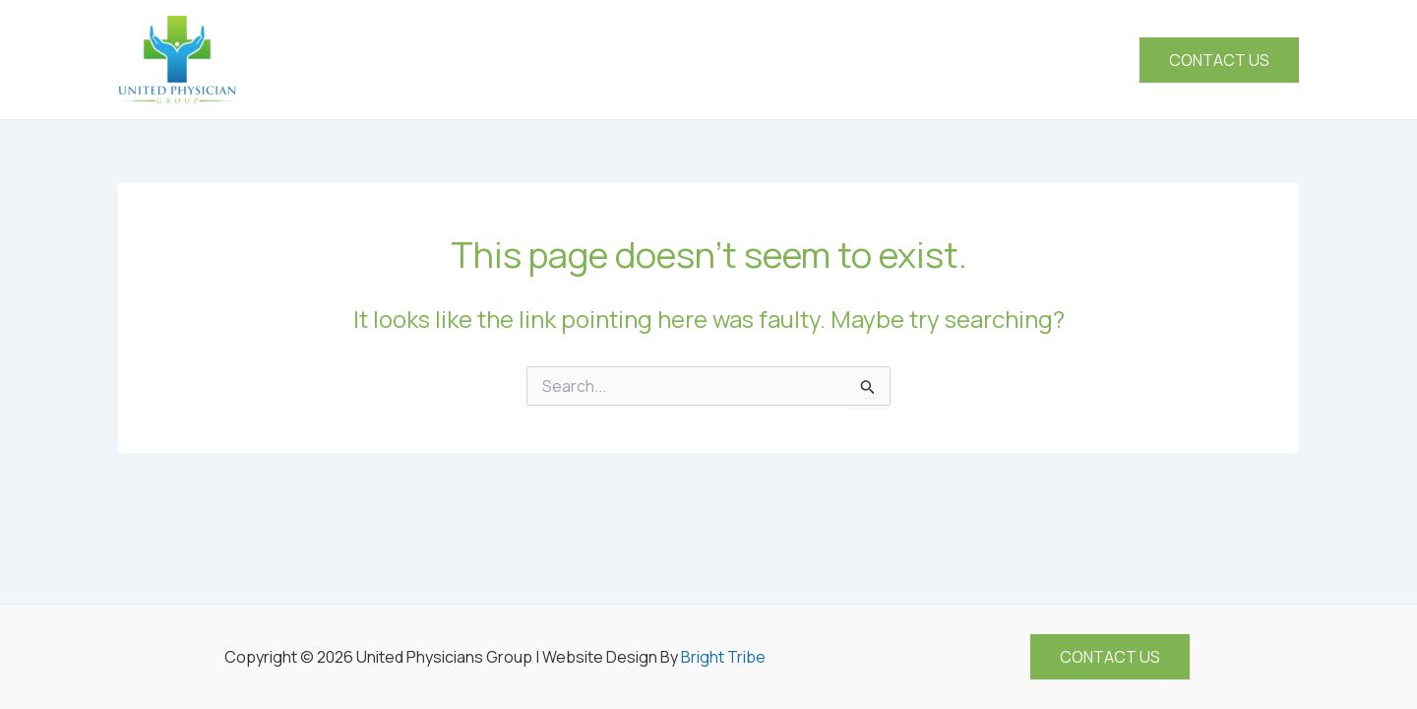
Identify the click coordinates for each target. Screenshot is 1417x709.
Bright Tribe (723, 657)
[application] (859, 60)
